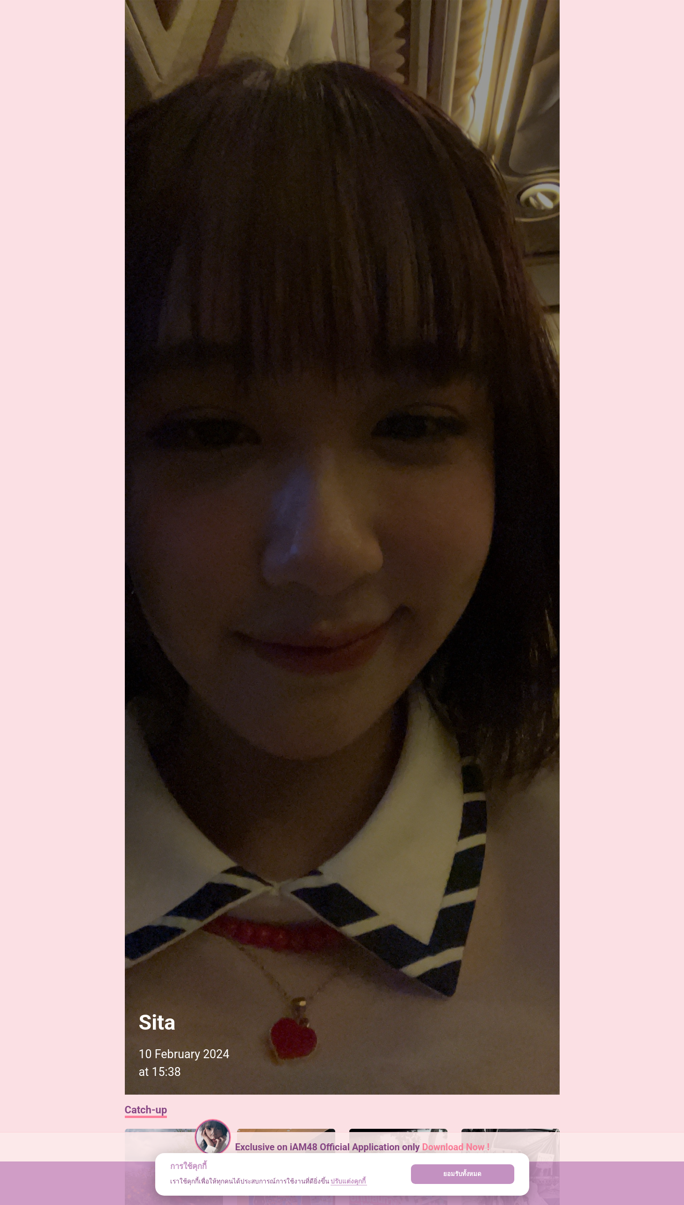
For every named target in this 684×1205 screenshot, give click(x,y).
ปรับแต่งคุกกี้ (349, 1181)
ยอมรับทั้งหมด (462, 1173)
